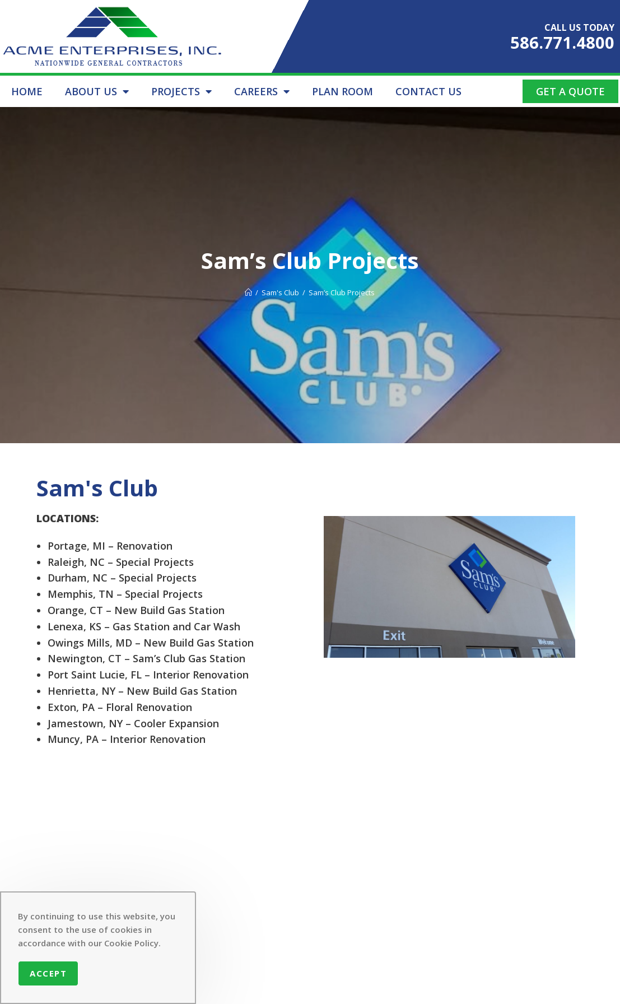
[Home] (248, 292)
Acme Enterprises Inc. (304, 988)
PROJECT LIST (236, 901)
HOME (27, 91)
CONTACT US (428, 91)
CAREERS (262, 91)
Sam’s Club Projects (342, 292)
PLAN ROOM (342, 91)
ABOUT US (97, 91)
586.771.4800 (562, 42)
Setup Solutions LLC (493, 988)
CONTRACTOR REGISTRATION (239, 925)
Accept (48, 973)
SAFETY (296, 864)
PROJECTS (181, 91)
